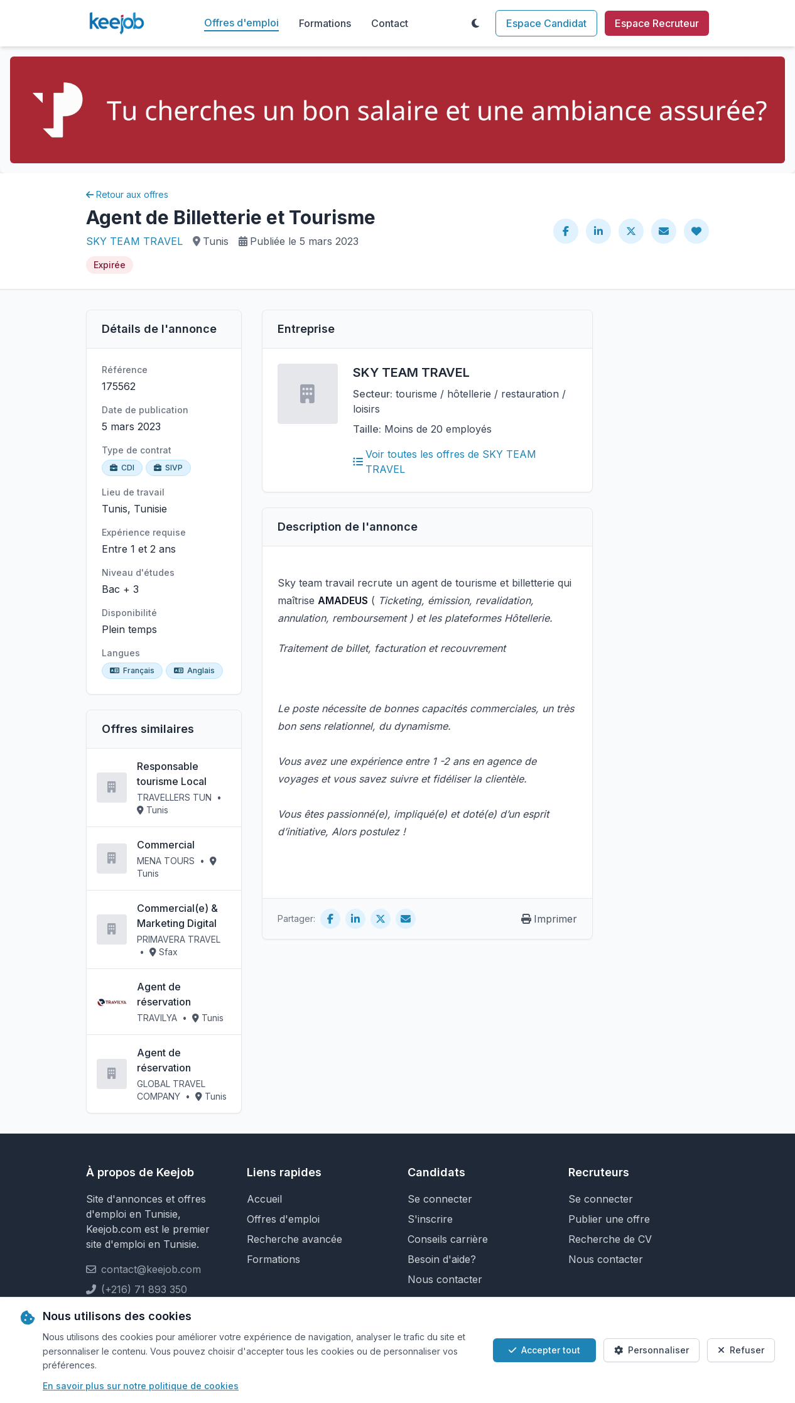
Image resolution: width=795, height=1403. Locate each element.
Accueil (264, 1199)
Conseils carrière (448, 1239)
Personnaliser (651, 1350)
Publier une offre (609, 1219)
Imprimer (549, 919)
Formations (325, 23)
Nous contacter (445, 1279)
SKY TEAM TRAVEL (134, 241)
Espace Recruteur (657, 23)
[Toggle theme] (475, 23)
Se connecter (440, 1199)
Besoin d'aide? (442, 1259)
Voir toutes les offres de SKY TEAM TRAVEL (444, 461)
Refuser (741, 1350)
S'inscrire (430, 1219)
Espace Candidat (546, 23)
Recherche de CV (610, 1239)
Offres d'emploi (241, 22)
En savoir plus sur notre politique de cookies (141, 1385)
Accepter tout (544, 1350)
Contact (389, 23)
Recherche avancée (294, 1239)
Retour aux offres (127, 194)
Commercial (166, 844)
